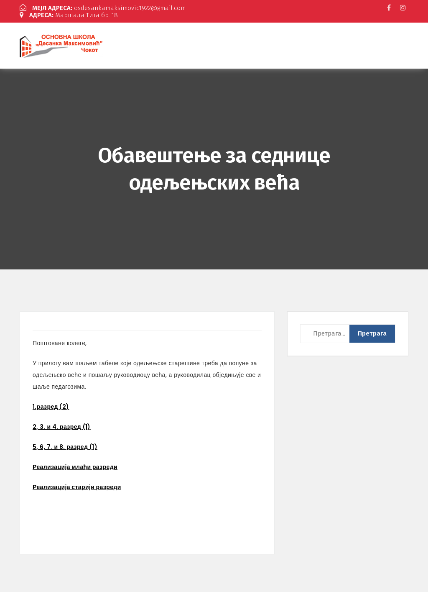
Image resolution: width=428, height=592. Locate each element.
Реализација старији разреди (77, 487)
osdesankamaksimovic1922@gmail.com (103, 8)
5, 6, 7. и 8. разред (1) (65, 447)
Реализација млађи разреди (75, 467)
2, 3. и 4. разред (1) (62, 427)
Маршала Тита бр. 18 (69, 15)
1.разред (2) (51, 406)
